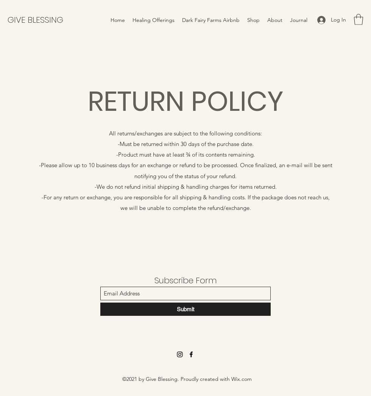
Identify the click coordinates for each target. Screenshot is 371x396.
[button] (358, 19)
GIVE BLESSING (35, 20)
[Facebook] (191, 354)
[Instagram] (180, 354)
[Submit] (185, 309)
